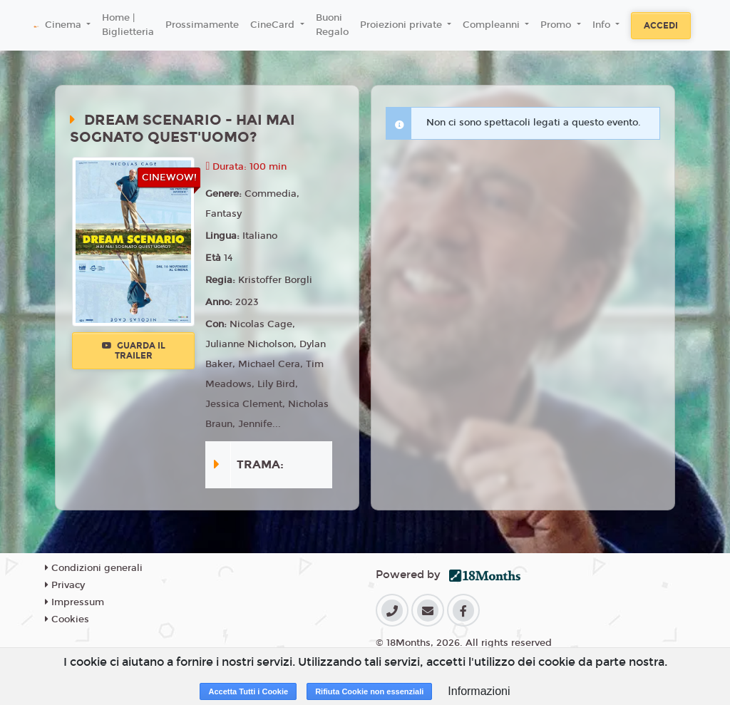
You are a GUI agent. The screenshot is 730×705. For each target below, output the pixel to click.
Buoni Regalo (332, 25)
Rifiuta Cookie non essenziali (369, 691)
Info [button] (602, 25)
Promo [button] (557, 25)
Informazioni (479, 691)
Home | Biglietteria (128, 25)
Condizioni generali (94, 568)
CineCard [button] (273, 25)
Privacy (65, 585)
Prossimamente (202, 25)
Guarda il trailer (133, 351)
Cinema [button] (64, 25)
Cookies (67, 619)
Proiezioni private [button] (402, 25)
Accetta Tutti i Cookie (248, 691)
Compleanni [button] (493, 25)
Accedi (661, 26)
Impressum (74, 602)
